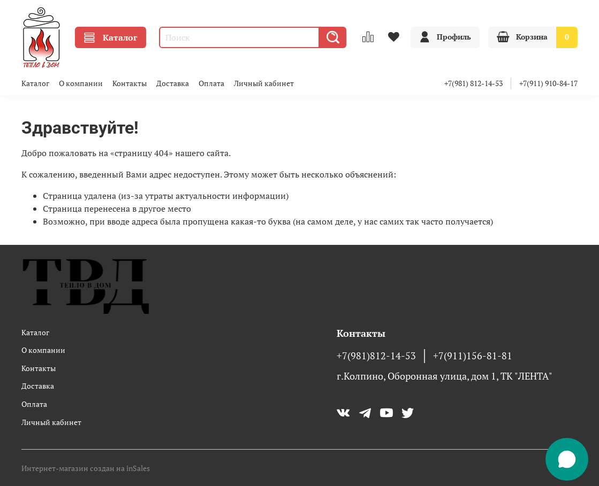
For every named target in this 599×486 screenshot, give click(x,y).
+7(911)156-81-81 (472, 356)
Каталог (110, 37)
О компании (81, 83)
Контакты (129, 83)
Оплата (211, 83)
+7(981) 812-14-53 (473, 83)
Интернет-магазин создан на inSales (85, 468)
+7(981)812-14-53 (376, 356)
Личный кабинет (264, 83)
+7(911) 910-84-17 (548, 83)
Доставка (172, 83)
